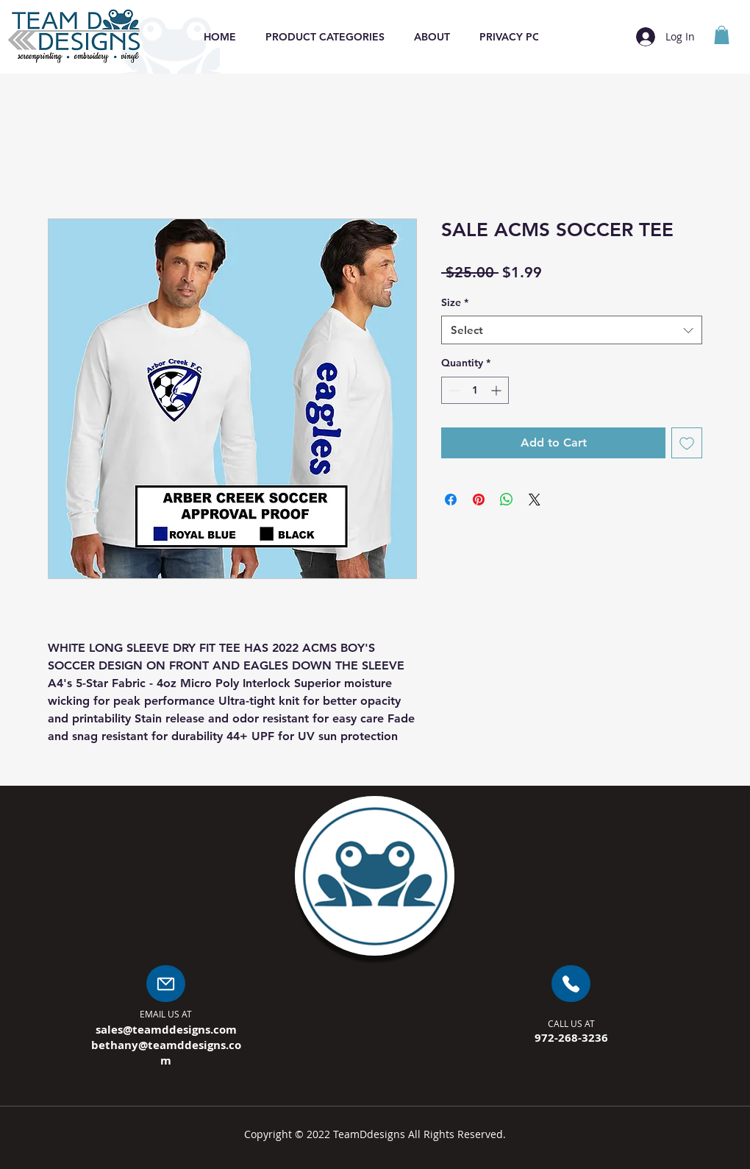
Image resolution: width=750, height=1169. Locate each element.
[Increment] (497, 390)
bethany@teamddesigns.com (166, 1052)
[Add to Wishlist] (686, 442)
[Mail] (165, 983)
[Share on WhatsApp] (506, 499)
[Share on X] (534, 499)
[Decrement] (452, 390)
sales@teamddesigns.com (166, 1029)
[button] (325, 36)
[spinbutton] (475, 390)
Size (454, 302)
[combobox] (571, 330)
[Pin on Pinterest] (479, 499)
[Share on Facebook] (451, 499)
